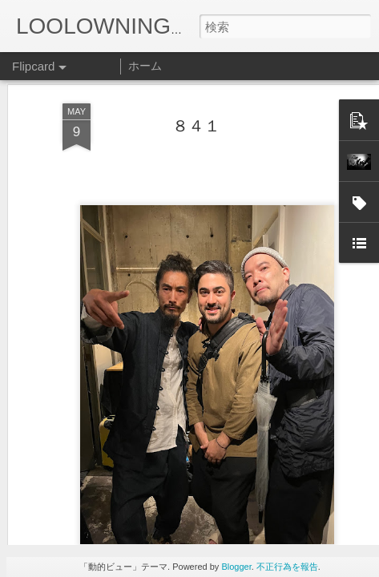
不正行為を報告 (287, 566)
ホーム (145, 65)
